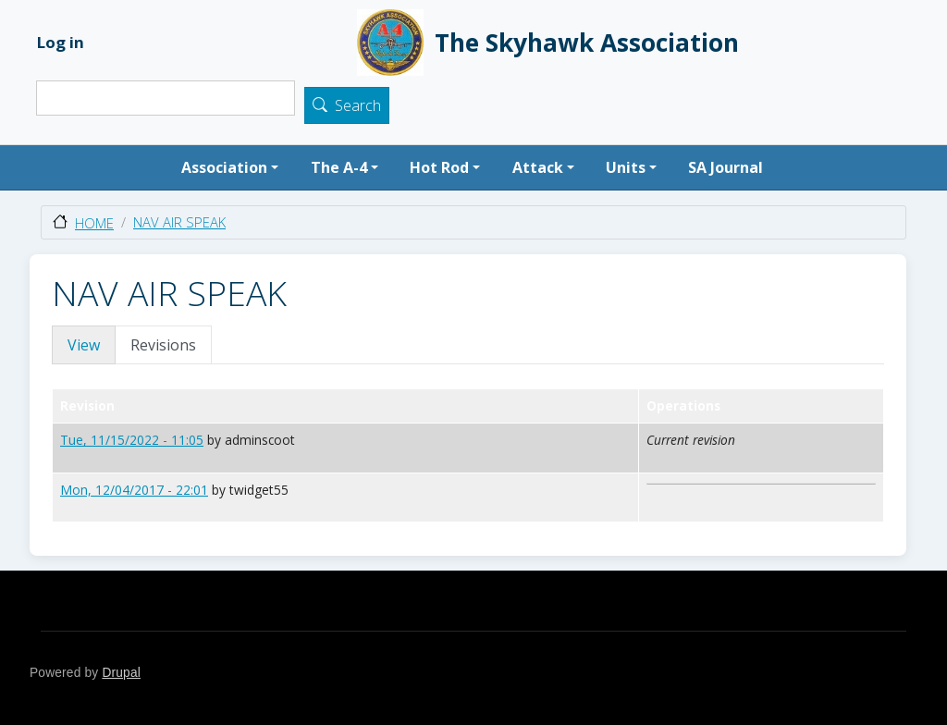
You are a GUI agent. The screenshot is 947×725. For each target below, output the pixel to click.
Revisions (163, 345)
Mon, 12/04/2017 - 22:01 (134, 489)
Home (94, 223)
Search (358, 106)
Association (224, 167)
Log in (60, 42)
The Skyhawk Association (548, 42)
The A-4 (339, 167)
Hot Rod (439, 167)
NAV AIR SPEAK (179, 222)
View (84, 345)
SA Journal (725, 167)
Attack (537, 167)
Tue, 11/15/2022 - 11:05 (131, 440)
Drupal (121, 673)
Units (626, 167)
